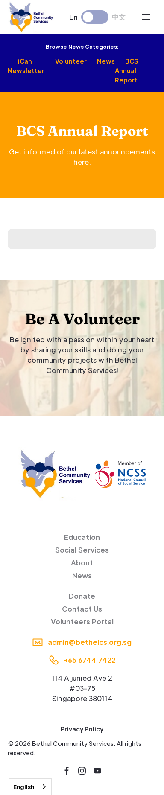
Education (82, 537)
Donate (82, 595)
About (82, 562)
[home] (32, 17)
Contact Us (82, 608)
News (106, 61)
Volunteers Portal (82, 621)
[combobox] (30, 786)
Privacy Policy (82, 729)
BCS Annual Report (126, 70)
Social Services (82, 549)
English (23, 786)
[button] (146, 17)
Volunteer (71, 61)
